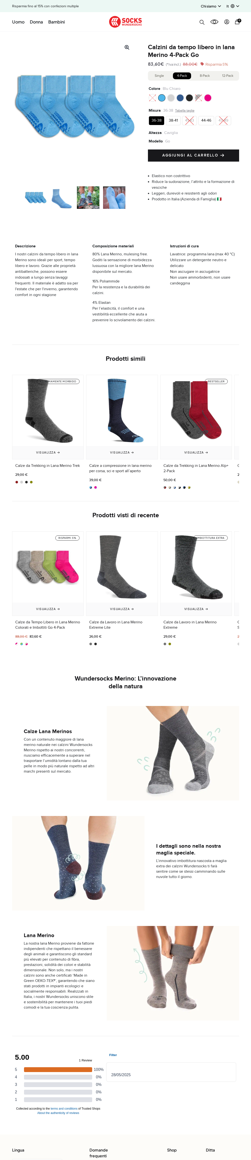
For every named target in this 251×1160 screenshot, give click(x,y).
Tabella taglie (184, 111)
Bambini (56, 21)
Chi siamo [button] (211, 6)
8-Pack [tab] (205, 76)
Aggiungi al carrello (193, 155)
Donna (36, 21)
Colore (154, 88)
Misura (155, 110)
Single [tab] (159, 76)
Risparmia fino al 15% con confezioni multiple (45, 6)
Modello (156, 141)
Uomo (18, 21)
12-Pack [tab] (227, 76)
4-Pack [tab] (182, 76)
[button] (233, 6)
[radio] (152, 98)
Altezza (155, 132)
